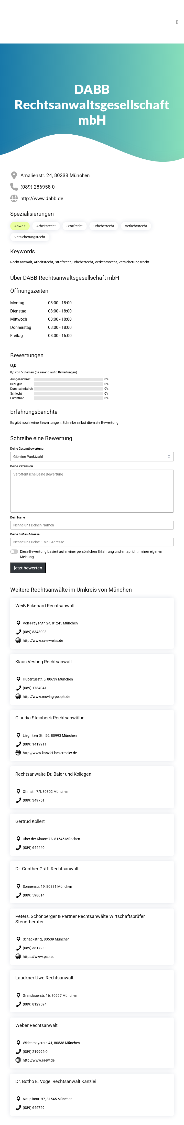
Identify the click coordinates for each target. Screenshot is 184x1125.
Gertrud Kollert (30, 821)
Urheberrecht (103, 226)
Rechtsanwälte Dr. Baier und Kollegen (53, 774)
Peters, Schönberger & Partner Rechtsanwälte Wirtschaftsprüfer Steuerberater (80, 919)
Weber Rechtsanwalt (36, 1025)
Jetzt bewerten (28, 568)
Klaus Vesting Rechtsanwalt (43, 661)
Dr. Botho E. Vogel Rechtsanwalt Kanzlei (55, 1081)
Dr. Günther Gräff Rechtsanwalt (47, 868)
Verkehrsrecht (136, 226)
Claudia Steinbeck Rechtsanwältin (49, 717)
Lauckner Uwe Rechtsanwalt (44, 977)
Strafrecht (75, 226)
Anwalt (20, 226)
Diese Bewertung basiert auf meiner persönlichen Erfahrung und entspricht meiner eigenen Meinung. (91, 554)
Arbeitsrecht (46, 226)
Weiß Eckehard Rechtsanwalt (45, 605)
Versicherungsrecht (29, 237)
